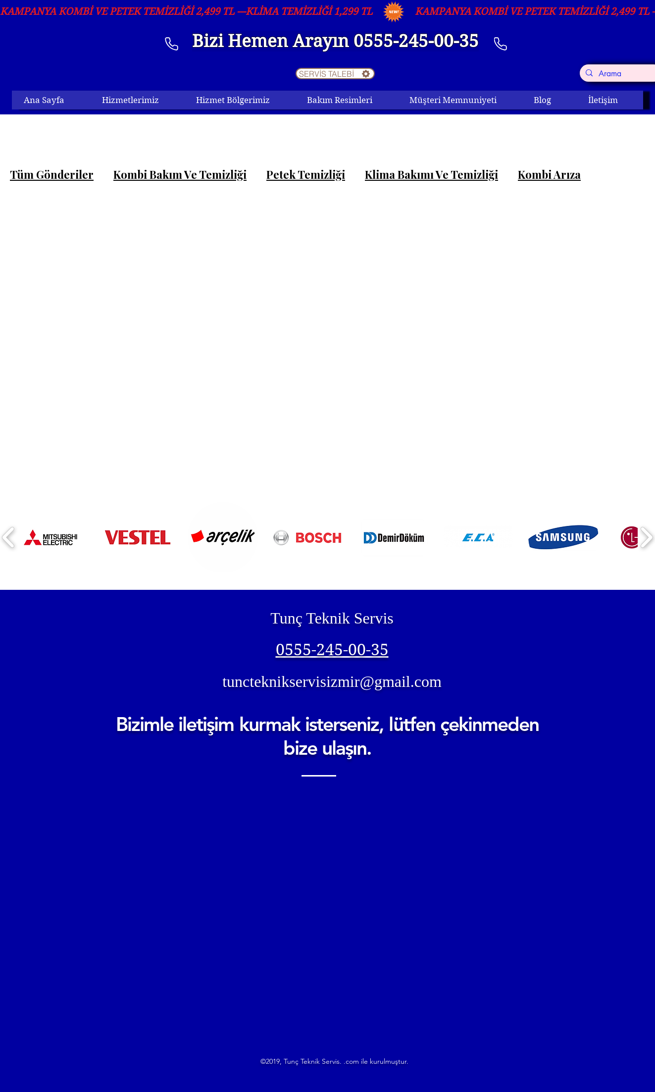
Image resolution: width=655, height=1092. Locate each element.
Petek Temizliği (305, 174)
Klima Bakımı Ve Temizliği (431, 174)
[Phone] (500, 43)
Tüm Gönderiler (52, 174)
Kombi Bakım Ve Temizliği (180, 174)
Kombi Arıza (549, 174)
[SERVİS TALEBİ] (335, 73)
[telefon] (172, 43)
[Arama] (620, 73)
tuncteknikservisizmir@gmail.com (332, 681)
